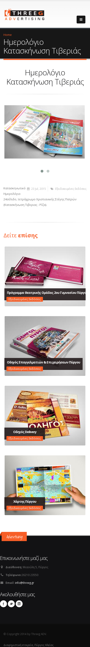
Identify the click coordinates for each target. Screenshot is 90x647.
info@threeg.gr (24, 580)
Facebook (3, 601)
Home (7, 35)
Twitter (11, 601)
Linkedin (19, 601)
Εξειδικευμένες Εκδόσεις (71, 186)
